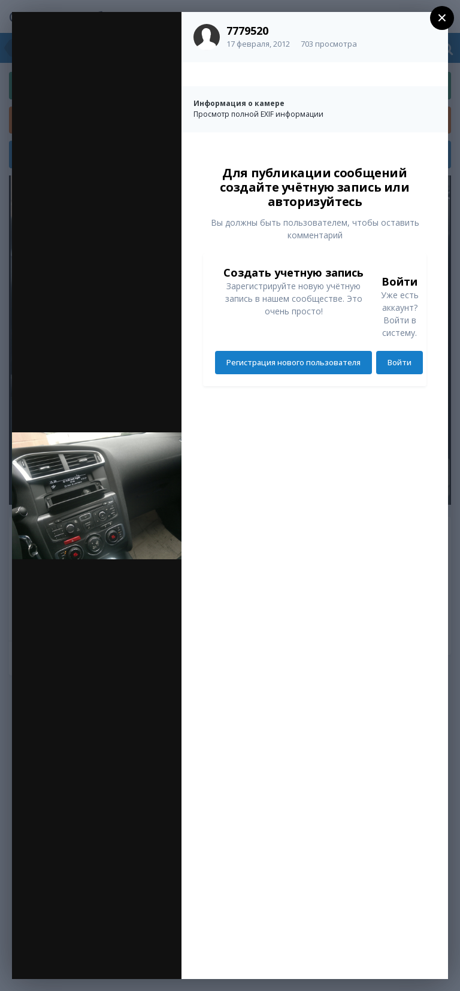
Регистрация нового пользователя (293, 362)
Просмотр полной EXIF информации (258, 114)
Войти (399, 362)
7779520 (247, 30)
